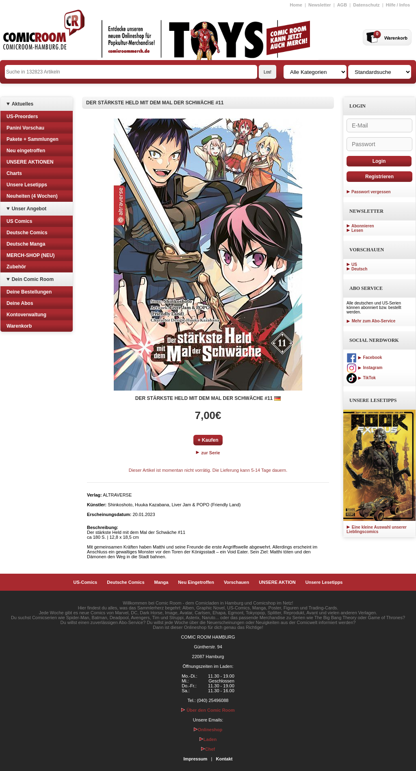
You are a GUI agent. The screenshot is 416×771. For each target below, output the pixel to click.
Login (379, 161)
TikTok (361, 378)
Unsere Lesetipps (26, 185)
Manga (161, 582)
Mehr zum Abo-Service (371, 321)
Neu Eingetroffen (196, 582)
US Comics (19, 221)
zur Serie (208, 452)
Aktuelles (22, 104)
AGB (342, 4)
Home (296, 4)
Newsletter (319, 4)
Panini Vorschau (25, 128)
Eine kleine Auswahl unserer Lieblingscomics (377, 529)
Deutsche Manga (25, 244)
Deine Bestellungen (29, 292)
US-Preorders (22, 116)
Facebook (364, 357)
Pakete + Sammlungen (32, 139)
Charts (14, 173)
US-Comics (86, 582)
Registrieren (379, 176)
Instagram (364, 367)
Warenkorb (19, 326)
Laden (208, 739)
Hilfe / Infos (398, 4)
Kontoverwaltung (26, 314)
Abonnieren (362, 226)
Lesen (357, 230)
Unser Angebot (29, 209)
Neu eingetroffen (25, 150)
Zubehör (16, 267)
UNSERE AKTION (277, 582)
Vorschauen (236, 582)
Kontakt (224, 758)
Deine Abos (19, 303)
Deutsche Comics (27, 232)
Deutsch (359, 269)
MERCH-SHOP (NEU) (30, 255)
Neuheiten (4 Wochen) (32, 196)
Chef (208, 749)
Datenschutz (366, 4)
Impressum (196, 758)
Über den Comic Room (208, 710)
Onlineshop (208, 729)
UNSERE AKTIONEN (30, 162)
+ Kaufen (207, 440)
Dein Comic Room (33, 279)
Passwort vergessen (371, 192)
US (354, 264)
